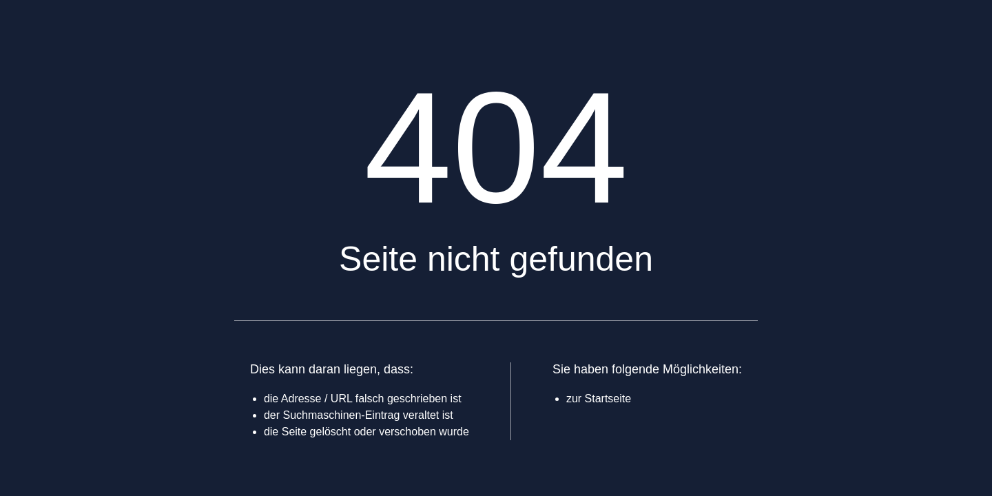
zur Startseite (598, 398)
